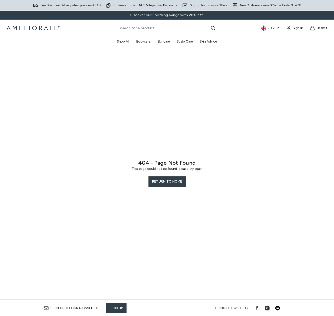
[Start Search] (213, 28)
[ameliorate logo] (34, 28)
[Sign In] (294, 28)
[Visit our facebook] (257, 308)
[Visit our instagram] (267, 308)
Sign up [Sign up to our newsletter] (116, 308)
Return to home (167, 181)
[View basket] (318, 28)
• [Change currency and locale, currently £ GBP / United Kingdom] (270, 28)
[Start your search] (167, 28)
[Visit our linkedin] (277, 308)
